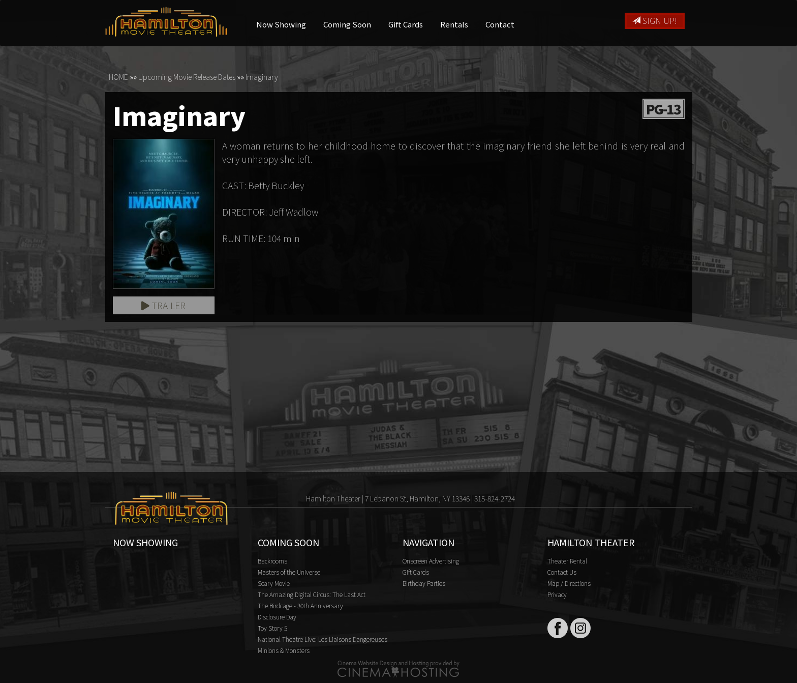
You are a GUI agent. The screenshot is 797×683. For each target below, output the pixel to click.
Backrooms (272, 560)
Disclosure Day (277, 616)
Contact (499, 24)
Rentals (454, 24)
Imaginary (262, 77)
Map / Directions (569, 583)
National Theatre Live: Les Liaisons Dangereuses (322, 639)
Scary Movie (274, 583)
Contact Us (561, 572)
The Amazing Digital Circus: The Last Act (311, 594)
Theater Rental (567, 560)
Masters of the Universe (289, 572)
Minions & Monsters (284, 650)
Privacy (557, 594)
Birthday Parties (424, 583)
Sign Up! (654, 20)
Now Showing (281, 24)
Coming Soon (347, 24)
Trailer (163, 305)
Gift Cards (405, 24)
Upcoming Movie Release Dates (186, 77)
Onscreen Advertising (431, 560)
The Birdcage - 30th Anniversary (300, 605)
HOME (118, 77)
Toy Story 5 (272, 627)
